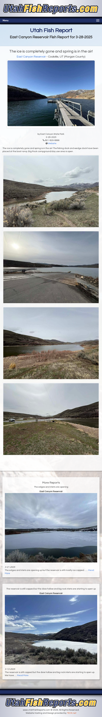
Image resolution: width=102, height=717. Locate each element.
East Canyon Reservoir (31, 56)
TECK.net (71, 713)
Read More (22, 675)
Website (52, 143)
